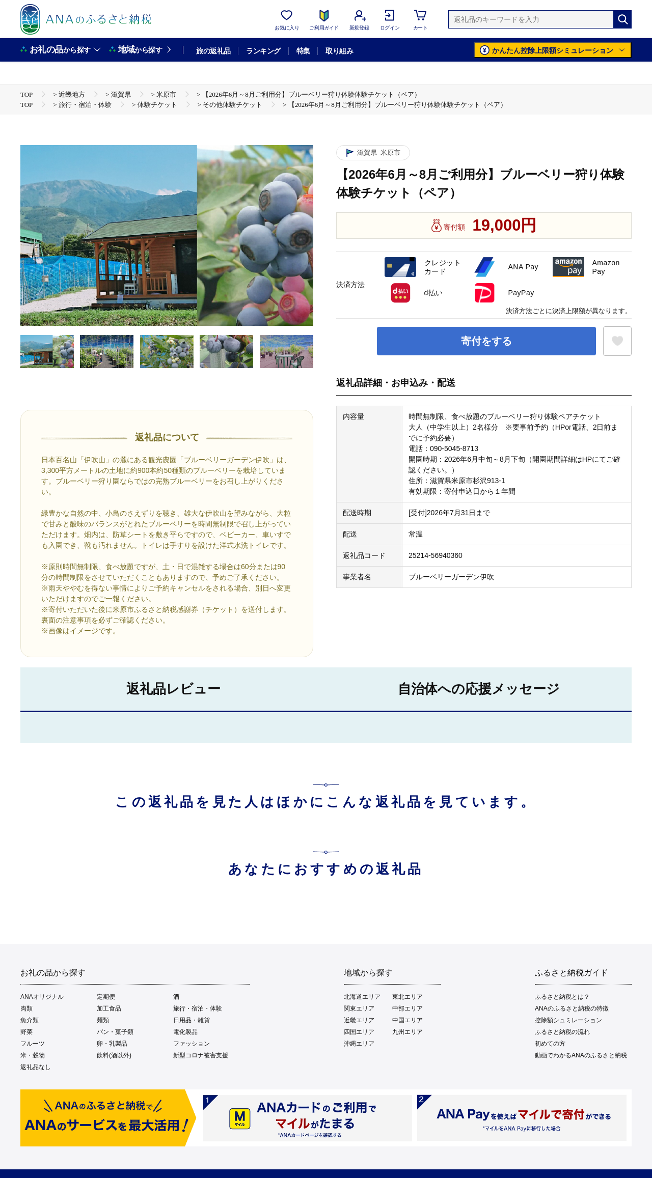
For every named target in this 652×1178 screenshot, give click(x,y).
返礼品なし (35, 1067)
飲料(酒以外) (114, 1055)
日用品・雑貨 (191, 1020)
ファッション (191, 1043)
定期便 (106, 996)
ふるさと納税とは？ (562, 996)
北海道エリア (362, 996)
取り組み (339, 51)
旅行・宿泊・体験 (197, 1008)
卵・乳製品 (112, 1043)
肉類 (26, 1008)
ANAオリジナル (42, 996)
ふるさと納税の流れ (562, 1031)
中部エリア (407, 1008)
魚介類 (29, 1020)
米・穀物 (32, 1055)
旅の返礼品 (213, 51)
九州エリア (407, 1031)
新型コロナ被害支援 (200, 1055)
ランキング (263, 51)
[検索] (622, 19)
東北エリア (407, 996)
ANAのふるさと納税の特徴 (572, 1008)
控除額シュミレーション (568, 1020)
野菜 (26, 1031)
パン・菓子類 (115, 1031)
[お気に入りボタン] (617, 341)
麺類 (103, 1020)
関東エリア (359, 1008)
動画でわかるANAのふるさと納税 (581, 1055)
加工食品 (109, 1008)
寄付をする (486, 341)
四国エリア (359, 1031)
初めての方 (550, 1043)
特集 (303, 51)
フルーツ (32, 1043)
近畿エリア (359, 1020)
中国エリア (407, 1020)
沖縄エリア (359, 1043)
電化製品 (185, 1031)
